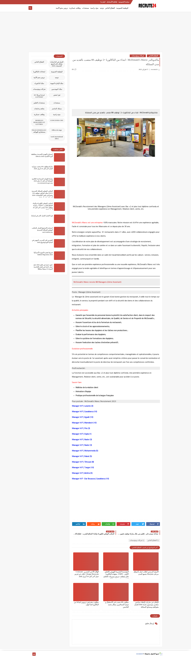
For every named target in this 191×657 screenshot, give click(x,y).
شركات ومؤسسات (138, 56)
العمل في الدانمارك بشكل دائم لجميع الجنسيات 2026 (56, 64)
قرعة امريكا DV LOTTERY (39, 96)
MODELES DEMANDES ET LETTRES (39, 122)
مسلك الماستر (57, 109)
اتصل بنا (102, 2)
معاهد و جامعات (39, 109)
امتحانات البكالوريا (39, 72)
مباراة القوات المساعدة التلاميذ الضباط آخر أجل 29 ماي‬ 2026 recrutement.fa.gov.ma (42, 181)
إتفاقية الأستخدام (112, 2)
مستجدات (85, 8)
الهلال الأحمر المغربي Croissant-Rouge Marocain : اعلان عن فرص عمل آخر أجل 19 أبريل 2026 (86, 574)
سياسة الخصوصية (124, 2)
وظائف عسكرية (75, 8)
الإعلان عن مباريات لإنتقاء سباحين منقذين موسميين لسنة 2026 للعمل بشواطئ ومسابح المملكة (146, 604)
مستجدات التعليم (39, 103)
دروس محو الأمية (62, 8)
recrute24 (139, 654)
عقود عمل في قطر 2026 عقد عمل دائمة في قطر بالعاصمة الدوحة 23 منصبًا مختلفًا (43, 267)
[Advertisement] (95, 33)
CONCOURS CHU (56, 120)
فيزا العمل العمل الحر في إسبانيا (42, 216)
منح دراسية (94, 8)
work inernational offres (57, 138)
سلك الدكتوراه (39, 83)
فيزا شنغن (56, 95)
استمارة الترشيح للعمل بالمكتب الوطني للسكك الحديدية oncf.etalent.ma (42, 230)
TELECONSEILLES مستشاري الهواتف (39, 131)
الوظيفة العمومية (122, 8)
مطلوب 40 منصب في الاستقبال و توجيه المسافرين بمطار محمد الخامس (117, 604)
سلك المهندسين (56, 89)
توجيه (102, 8)
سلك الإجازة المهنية (56, 83)
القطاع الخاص (110, 8)
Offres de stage (57, 130)
